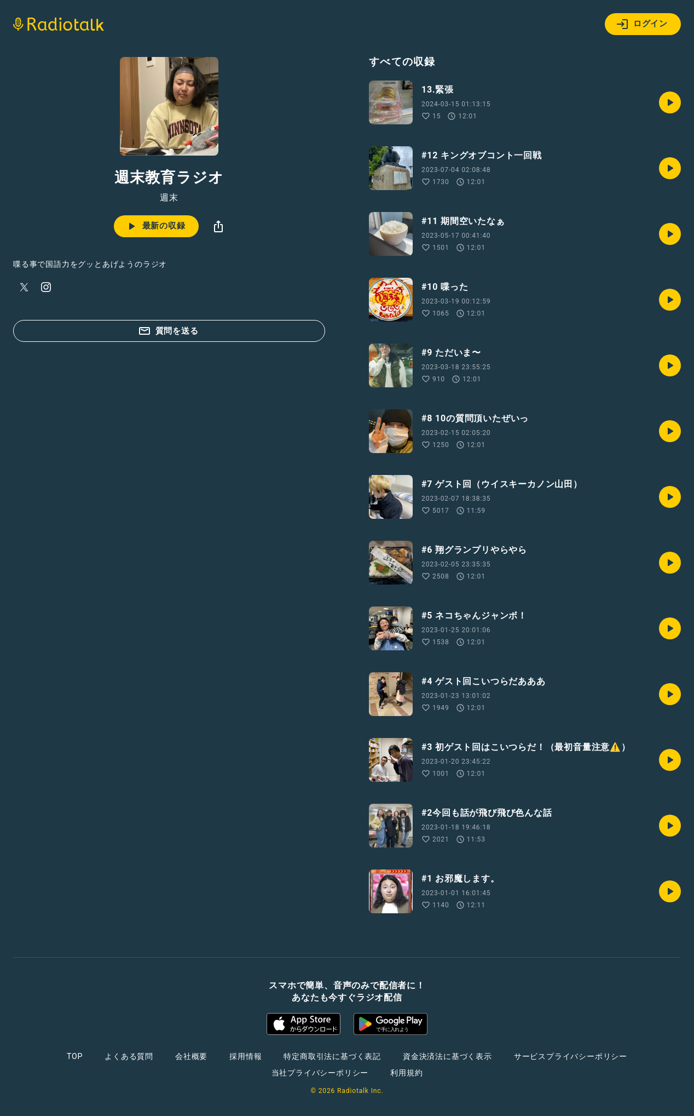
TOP (75, 1056)
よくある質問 (129, 1056)
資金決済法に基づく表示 (447, 1056)
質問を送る (168, 330)
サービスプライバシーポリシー (570, 1056)
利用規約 (406, 1072)
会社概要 (191, 1056)
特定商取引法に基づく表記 (332, 1056)
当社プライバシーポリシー (320, 1072)
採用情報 (245, 1056)
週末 (169, 197)
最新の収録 (155, 226)
